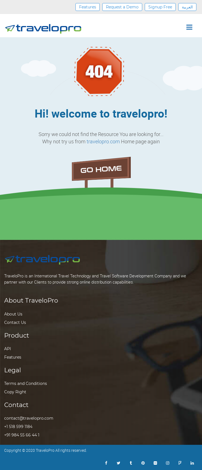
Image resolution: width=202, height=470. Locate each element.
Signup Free (160, 7)
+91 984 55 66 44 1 (21, 435)
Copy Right (15, 391)
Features (87, 7)
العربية (187, 7)
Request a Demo (122, 7)
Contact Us (15, 322)
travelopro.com (103, 141)
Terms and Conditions (25, 383)
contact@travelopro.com (28, 418)
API (7, 348)
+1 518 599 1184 (18, 426)
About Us (13, 314)
